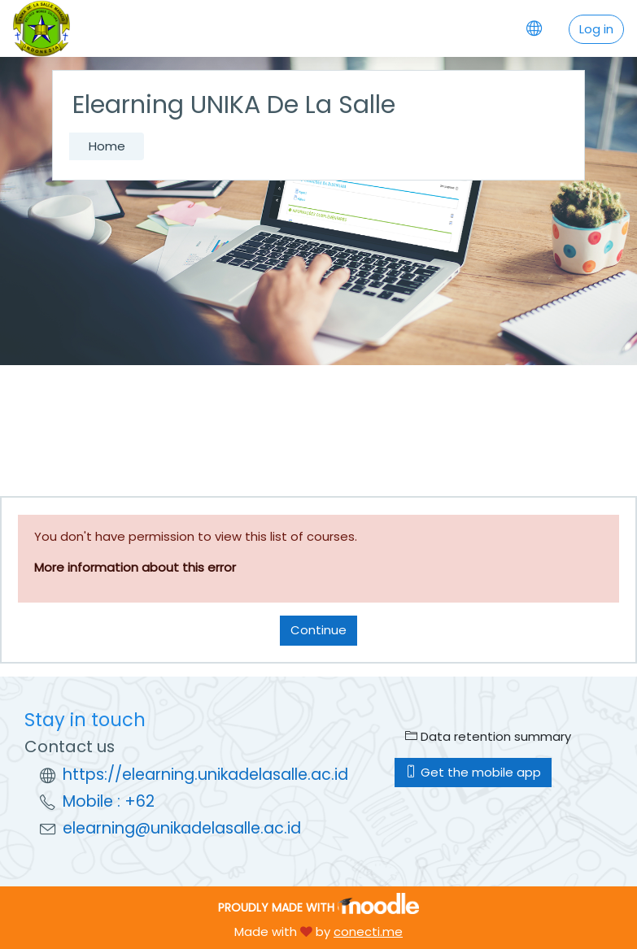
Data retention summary (488, 736)
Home (107, 146)
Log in (596, 28)
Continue (318, 629)
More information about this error (135, 567)
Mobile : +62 (109, 801)
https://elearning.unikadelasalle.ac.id (205, 775)
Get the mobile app (473, 772)
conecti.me (368, 931)
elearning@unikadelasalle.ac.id (182, 828)
